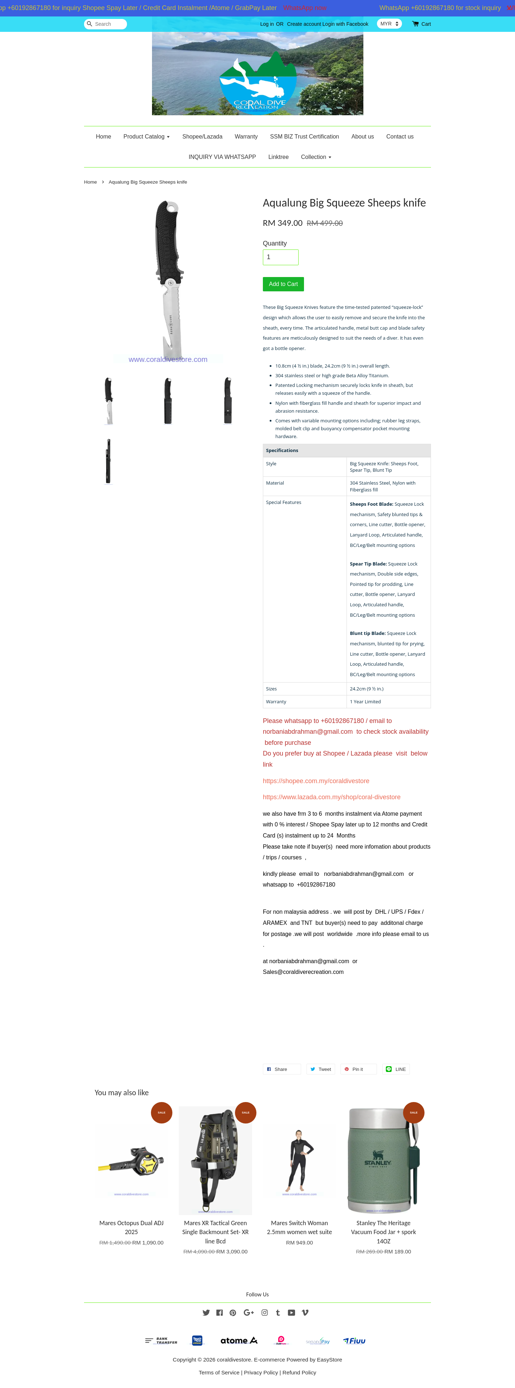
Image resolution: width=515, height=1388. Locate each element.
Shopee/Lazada (202, 137)
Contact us (399, 137)
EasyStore (329, 1360)
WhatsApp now (309, 7)
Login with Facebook (345, 24)
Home (103, 137)
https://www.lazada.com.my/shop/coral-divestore (332, 797)
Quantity (275, 243)
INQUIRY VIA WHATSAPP (222, 157)
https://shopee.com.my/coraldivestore (316, 781)
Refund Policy (299, 1372)
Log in (267, 24)
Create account (304, 24)
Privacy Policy (261, 1372)
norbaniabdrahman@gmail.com (308, 731)
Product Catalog (146, 137)
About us (363, 137)
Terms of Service (219, 1372)
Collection (316, 157)
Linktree (278, 157)
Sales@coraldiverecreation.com (303, 972)
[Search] (105, 24)
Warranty (246, 137)
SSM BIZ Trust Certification (304, 137)
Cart (426, 24)
